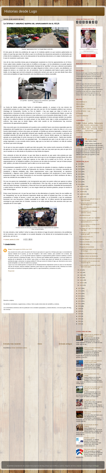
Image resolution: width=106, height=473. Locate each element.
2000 (79, 324)
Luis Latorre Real (92, 139)
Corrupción (94, 128)
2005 (79, 311)
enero (81, 285)
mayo (81, 275)
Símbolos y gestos (89, 438)
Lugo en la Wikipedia (82, 115)
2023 (79, 171)
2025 (79, 166)
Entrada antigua (65, 344)
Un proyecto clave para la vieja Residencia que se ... (88, 203)
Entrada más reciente (12, 344)
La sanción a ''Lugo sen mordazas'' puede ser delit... (89, 233)
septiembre (83, 194)
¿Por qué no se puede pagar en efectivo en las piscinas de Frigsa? (93, 388)
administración (94, 125)
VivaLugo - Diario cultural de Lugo (86, 108)
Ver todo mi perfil (81, 157)
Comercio (88, 127)
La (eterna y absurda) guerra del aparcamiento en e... (88, 221)
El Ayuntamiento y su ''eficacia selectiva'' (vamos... (88, 211)
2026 (79, 164)
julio (81, 270)
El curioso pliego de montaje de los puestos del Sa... (89, 225)
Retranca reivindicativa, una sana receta (91, 242)
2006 (79, 308)
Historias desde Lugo (20, 11)
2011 (79, 303)
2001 (79, 321)
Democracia (98, 123)
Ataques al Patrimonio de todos (88, 253)
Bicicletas (100, 130)
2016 (79, 291)
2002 (79, 319)
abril (81, 277)
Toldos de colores (84, 244)
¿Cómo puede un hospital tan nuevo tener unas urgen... (89, 266)
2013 (79, 298)
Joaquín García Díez (83, 128)
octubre (82, 191)
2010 (79, 306)
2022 (79, 174)
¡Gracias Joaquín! (84, 239)
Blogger (96, 466)
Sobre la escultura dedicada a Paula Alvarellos (92, 348)
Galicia (94, 127)
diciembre (83, 186)
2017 (79, 288)
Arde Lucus (79, 125)
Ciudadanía (95, 132)
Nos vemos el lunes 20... (86, 236)
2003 (79, 316)
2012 (79, 301)
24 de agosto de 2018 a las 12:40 (22, 249)
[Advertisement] (37, 328)
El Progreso (79, 113)
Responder (11, 271)
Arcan (10, 249)
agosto (82, 196)
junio (81, 272)
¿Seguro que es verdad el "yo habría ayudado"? (92, 335)
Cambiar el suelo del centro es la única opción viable (93, 361)
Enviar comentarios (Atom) (19, 348)
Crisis (101, 125)
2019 (79, 181)
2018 (79, 184)
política (90, 123)
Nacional (100, 127)
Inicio (40, 344)
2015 (79, 293)
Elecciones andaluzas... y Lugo (93, 449)
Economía (87, 125)
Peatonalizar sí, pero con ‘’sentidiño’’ (90, 218)
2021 (79, 176)
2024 (79, 169)
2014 (79, 296)
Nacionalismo (87, 132)
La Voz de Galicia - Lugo (83, 111)
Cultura (84, 123)
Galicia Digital (80, 106)
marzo (82, 280)
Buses (99, 132)
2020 (79, 179)
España (100, 128)
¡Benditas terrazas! (84, 215)
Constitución (79, 132)
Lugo (78, 123)
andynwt (78, 466)
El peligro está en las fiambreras (88, 256)
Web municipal (80, 104)
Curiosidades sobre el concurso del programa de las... (89, 261)
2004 (79, 313)
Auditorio (78, 130)
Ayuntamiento (80, 127)
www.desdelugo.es (81, 102)
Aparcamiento (89, 130)
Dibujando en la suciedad (86, 247)
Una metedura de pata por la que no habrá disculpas (89, 199)
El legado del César (89, 400)
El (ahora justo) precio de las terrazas (90, 258)
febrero (82, 282)
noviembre (83, 189)
